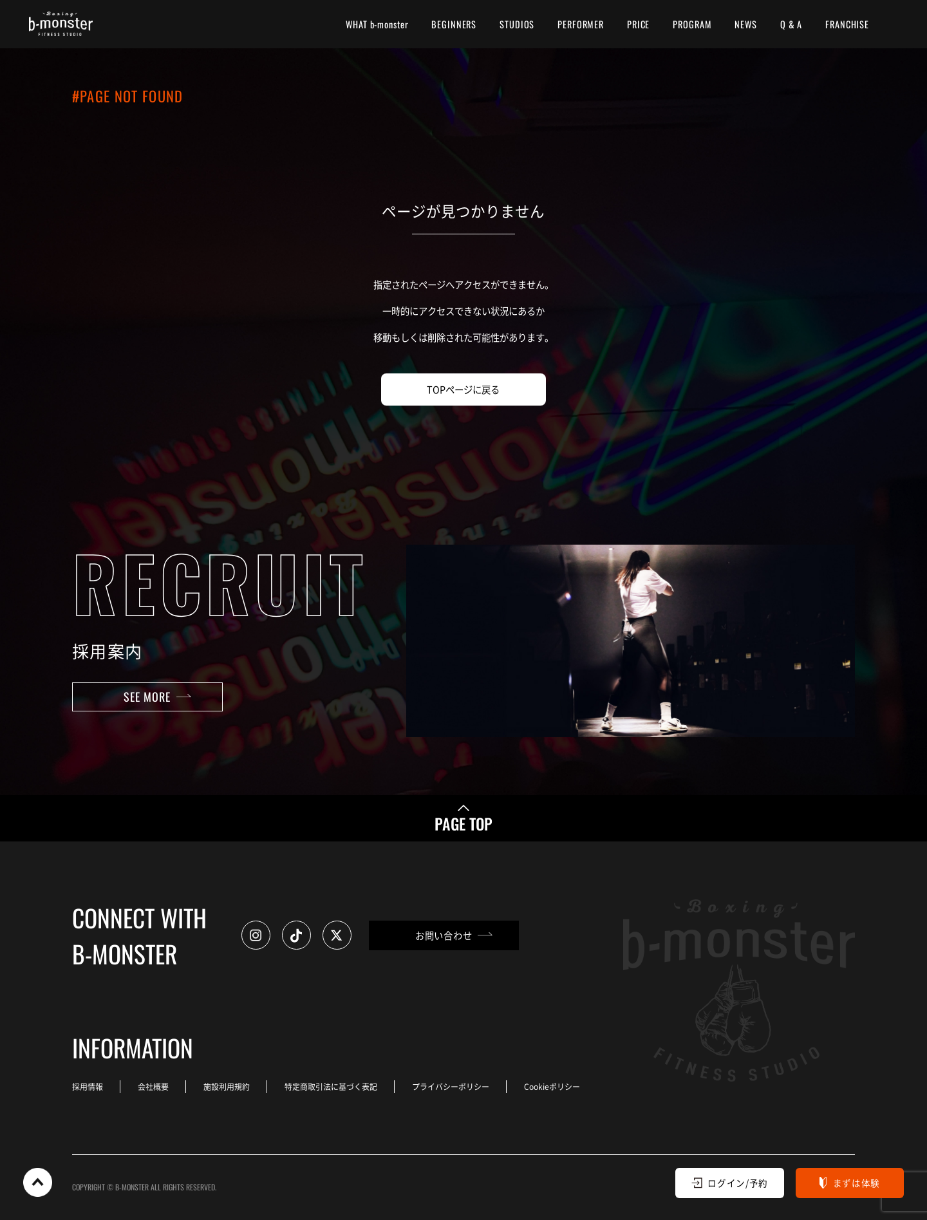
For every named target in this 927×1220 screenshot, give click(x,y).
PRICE (638, 24)
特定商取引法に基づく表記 (331, 1086)
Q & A (791, 24)
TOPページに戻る (463, 389)
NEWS (745, 24)
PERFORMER (580, 24)
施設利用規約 (226, 1086)
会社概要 (153, 1086)
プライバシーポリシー (450, 1086)
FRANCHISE (847, 24)
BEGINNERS (453, 24)
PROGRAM (692, 24)
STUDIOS (517, 24)
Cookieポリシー (552, 1086)
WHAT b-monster (377, 24)
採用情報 (87, 1086)
